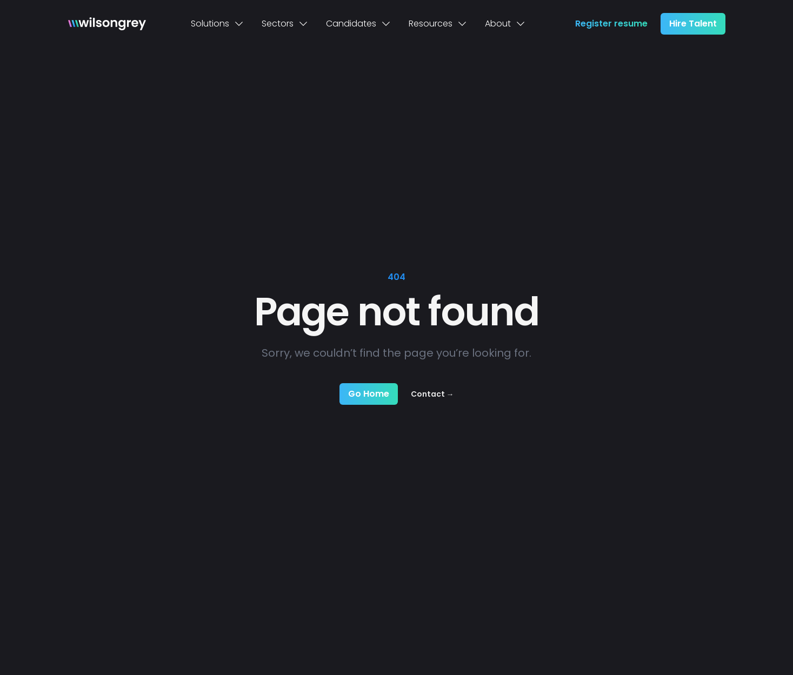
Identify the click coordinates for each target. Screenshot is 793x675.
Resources (438, 23)
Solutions (217, 23)
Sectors (285, 23)
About (505, 23)
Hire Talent (693, 23)
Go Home (368, 393)
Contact (432, 394)
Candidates (358, 23)
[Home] (107, 23)
